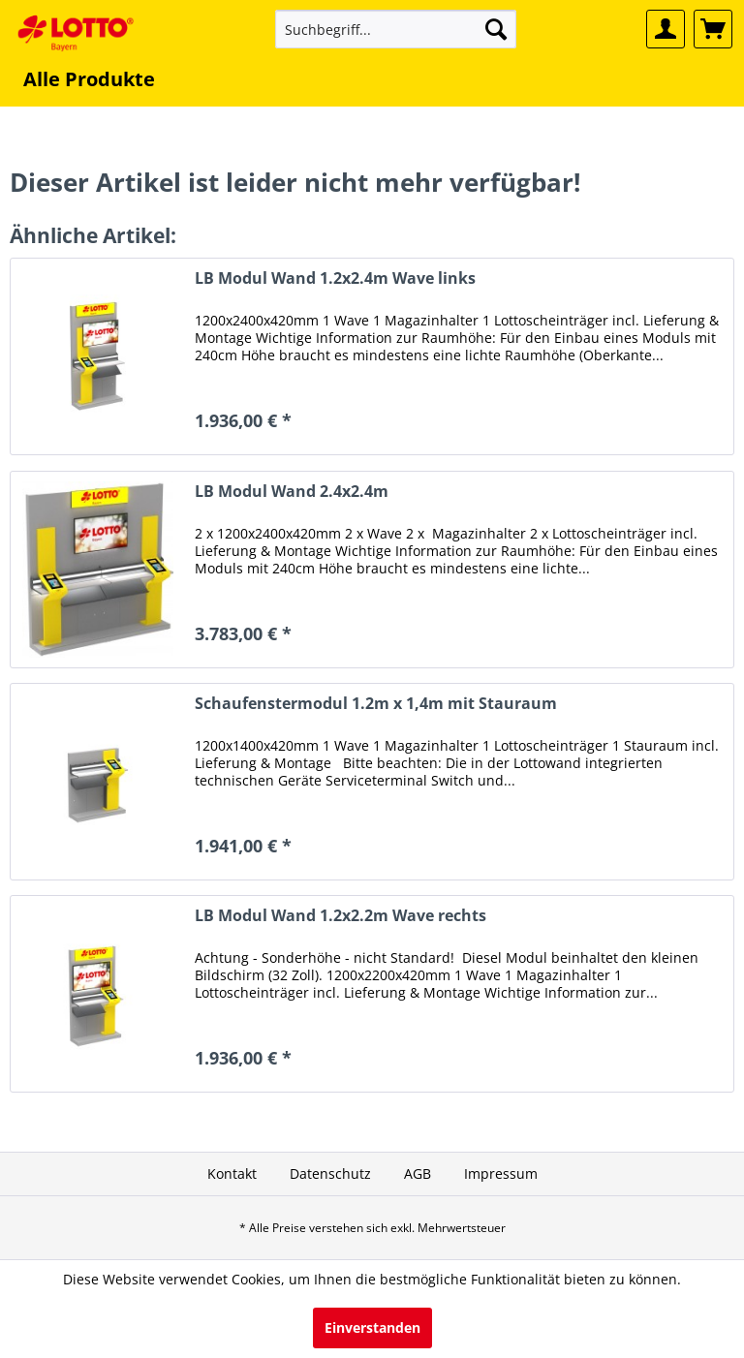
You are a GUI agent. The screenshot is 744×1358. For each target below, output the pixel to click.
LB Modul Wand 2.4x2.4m (291, 491)
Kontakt (232, 1173)
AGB (417, 1173)
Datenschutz (330, 1173)
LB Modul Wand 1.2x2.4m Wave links (335, 278)
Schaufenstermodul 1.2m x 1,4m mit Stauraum (376, 704)
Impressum (501, 1173)
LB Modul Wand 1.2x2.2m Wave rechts (340, 916)
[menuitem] (396, 29)
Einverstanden (372, 1327)
